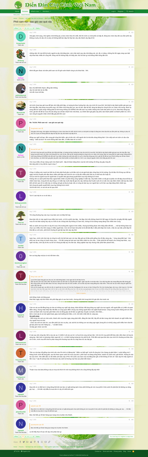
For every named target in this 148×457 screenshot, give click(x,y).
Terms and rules (107, 451)
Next (37, 28)
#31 (132, 234)
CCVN (16, 451)
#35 (132, 331)
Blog (124, 451)
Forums (25, 11)
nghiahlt (21, 394)
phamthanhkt (21, 130)
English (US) (25, 451)
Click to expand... (81, 293)
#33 (132, 271)
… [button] (30, 28)
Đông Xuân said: (36, 276)
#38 (132, 383)
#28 (132, 169)
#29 (132, 192)
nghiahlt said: (35, 406)
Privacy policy (118, 451)
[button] (40, 11)
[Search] (129, 11)
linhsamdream (21, 342)
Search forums (25, 14)
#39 (132, 401)
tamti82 (20, 246)
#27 (132, 144)
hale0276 (18, 24)
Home (17, 11)
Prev (16, 28)
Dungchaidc (20, 43)
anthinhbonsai (20, 95)
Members (46, 11)
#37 (132, 366)
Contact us (98, 451)
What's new (35, 11)
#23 (132, 67)
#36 (132, 349)
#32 (132, 252)
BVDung (21, 60)
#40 (132, 419)
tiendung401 (20, 180)
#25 (132, 101)
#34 (132, 304)
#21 (132, 32)
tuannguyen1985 (21, 282)
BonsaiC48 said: (36, 149)
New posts (17, 14)
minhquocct (20, 377)
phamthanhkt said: (36, 424)
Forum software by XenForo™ (74, 455)
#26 (132, 119)
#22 (132, 49)
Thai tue (21, 222)
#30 (132, 211)
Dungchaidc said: (36, 128)
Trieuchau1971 (20, 360)
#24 (132, 84)
